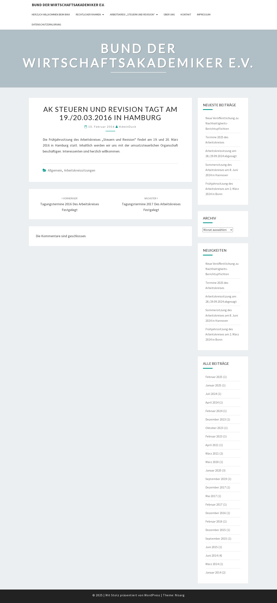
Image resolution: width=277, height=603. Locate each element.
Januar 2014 (213, 572)
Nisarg (180, 595)
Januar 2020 (213, 470)
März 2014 (212, 564)
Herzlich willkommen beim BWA (51, 14)
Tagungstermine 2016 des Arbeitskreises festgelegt (69, 204)
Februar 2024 (213, 411)
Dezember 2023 (215, 419)
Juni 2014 (211, 555)
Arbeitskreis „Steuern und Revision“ (132, 14)
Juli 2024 (211, 394)
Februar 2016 (213, 521)
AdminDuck (127, 126)
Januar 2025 (213, 385)
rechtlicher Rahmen (88, 14)
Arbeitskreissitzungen (79, 170)
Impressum (203, 14)
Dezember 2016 (215, 513)
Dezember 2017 (215, 487)
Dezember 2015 (215, 530)
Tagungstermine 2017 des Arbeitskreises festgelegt (151, 204)
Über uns (169, 14)
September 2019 (216, 479)
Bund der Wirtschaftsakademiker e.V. (68, 4)
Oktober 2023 (214, 428)
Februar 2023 (213, 436)
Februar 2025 (213, 377)
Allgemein (55, 170)
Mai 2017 (211, 496)
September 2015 (216, 538)
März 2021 (212, 453)
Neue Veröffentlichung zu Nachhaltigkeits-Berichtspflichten (222, 123)
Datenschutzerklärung (46, 24)
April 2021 (212, 445)
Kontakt (186, 14)
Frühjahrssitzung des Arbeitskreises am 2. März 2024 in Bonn (222, 189)
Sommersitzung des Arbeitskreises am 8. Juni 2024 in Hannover (221, 170)
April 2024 (212, 402)
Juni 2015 (211, 547)
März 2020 (212, 462)
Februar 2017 (213, 504)
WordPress (152, 595)
